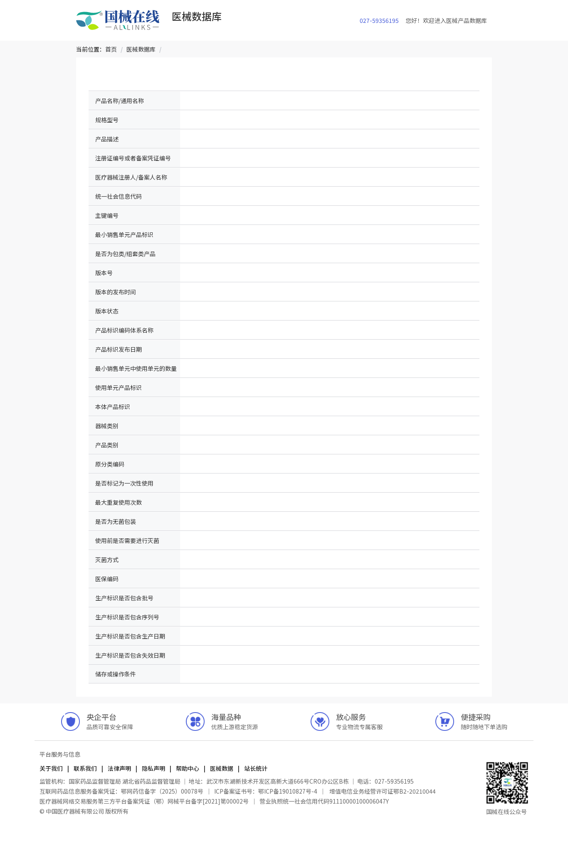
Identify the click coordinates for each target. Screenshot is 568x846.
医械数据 (222, 768)
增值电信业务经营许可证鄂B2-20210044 (382, 791)
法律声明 (119, 768)
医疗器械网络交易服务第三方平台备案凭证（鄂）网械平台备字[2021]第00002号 (145, 801)
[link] (111, 49)
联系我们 (85, 768)
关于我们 (52, 768)
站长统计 (255, 768)
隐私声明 (153, 768)
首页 (111, 49)
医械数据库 (141, 49)
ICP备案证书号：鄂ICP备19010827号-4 (265, 791)
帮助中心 (187, 768)
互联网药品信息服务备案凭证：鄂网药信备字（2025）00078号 (122, 791)
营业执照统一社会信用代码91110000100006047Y (324, 801)
